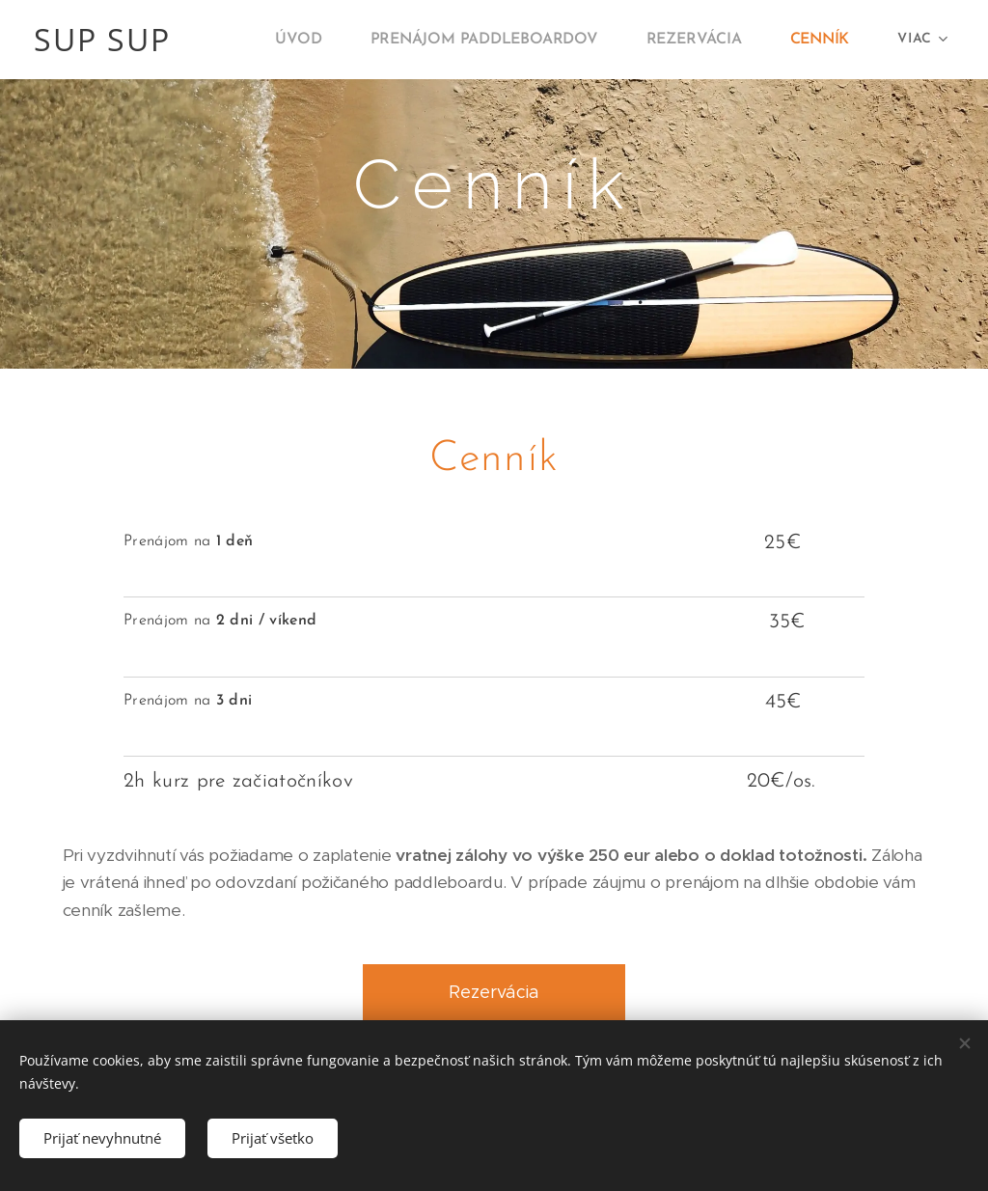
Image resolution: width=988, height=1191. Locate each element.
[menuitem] (323, 39)
